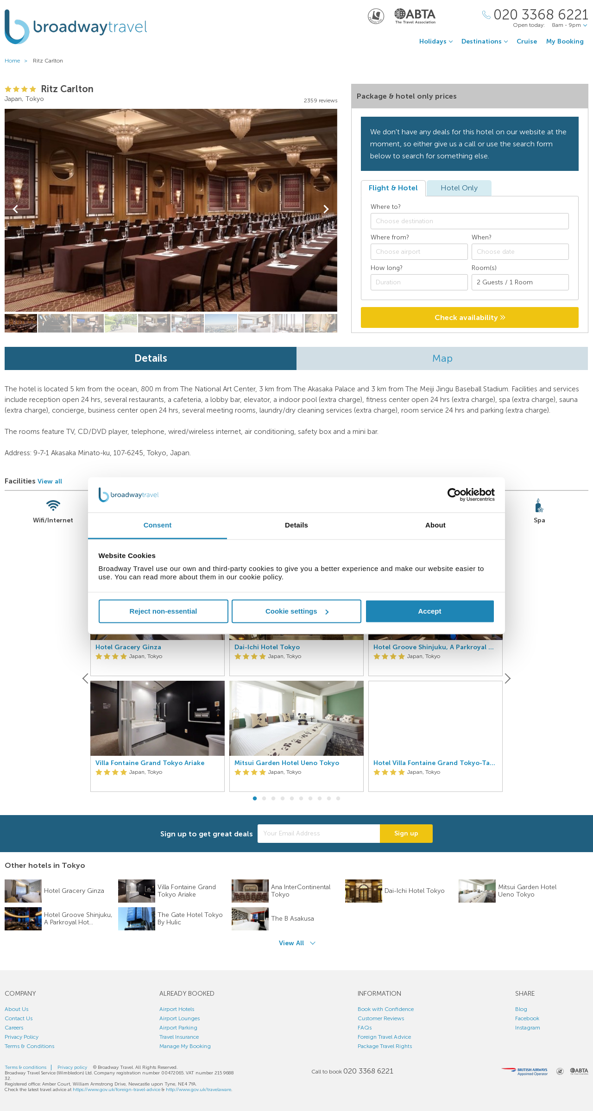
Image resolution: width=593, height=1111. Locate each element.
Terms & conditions (25, 1067)
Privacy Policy (21, 1037)
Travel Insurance (179, 1037)
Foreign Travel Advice (384, 1037)
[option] (157, 678)
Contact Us (18, 1018)
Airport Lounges (179, 1018)
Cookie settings (296, 611)
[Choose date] (520, 252)
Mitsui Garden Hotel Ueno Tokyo (286, 763)
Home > (18, 60)
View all (50, 481)
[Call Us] (535, 15)
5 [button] (291, 798)
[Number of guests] (520, 282)
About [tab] (435, 525)
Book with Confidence (386, 1009)
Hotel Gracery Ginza (128, 647)
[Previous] (86, 678)
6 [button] (301, 798)
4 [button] (282, 798)
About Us (16, 1009)
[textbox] (474, 221)
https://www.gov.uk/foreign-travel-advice (116, 1089)
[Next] (507, 678)
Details (150, 358)
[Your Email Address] (319, 833)
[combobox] (470, 221)
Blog (521, 1009)
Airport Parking (178, 1027)
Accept (429, 611)
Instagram (527, 1027)
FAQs (365, 1027)
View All (291, 943)
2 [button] (264, 798)
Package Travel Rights (385, 1046)
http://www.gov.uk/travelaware (198, 1089)
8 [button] (319, 798)
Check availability (470, 317)
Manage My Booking (185, 1046)
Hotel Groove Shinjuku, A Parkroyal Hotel (435, 647)
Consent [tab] (158, 525)
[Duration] (419, 282)
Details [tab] (296, 525)
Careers (14, 1027)
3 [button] (273, 798)
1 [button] (254, 798)
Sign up (406, 833)
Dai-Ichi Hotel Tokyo (267, 647)
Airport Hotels (176, 1009)
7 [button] (310, 798)
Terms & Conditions (29, 1046)
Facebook (527, 1018)
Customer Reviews (381, 1018)
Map (442, 358)
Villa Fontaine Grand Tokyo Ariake (149, 763)
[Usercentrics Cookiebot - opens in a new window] (454, 495)
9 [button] (329, 798)
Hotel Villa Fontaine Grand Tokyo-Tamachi (435, 763)
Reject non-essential (163, 611)
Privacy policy (72, 1067)
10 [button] (338, 798)
